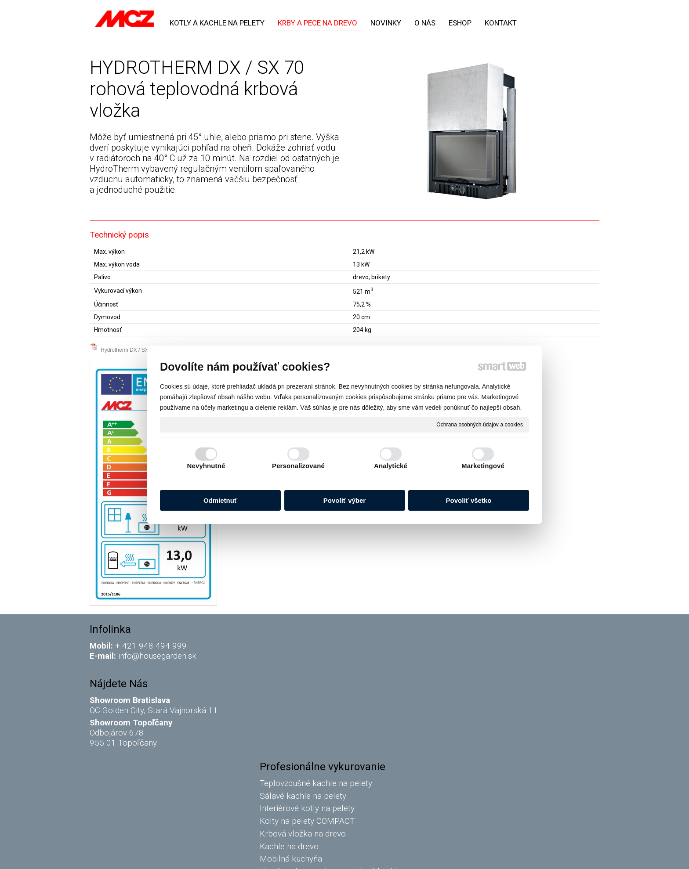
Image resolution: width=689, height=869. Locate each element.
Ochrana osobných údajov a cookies (479, 424)
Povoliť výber (344, 500)
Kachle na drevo (290, 708)
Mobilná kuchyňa (292, 721)
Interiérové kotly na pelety (310, 671)
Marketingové (482, 465)
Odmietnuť (220, 500)
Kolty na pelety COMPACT (308, 683)
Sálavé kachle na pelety (304, 658)
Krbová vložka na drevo (304, 696)
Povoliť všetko (469, 500)
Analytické (390, 465)
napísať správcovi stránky (338, 856)
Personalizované (298, 465)
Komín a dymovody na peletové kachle (332, 734)
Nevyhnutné (206, 465)
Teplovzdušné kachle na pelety (317, 646)
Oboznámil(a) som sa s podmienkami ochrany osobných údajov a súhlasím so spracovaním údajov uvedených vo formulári (517, 782)
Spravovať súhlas (494, 856)
